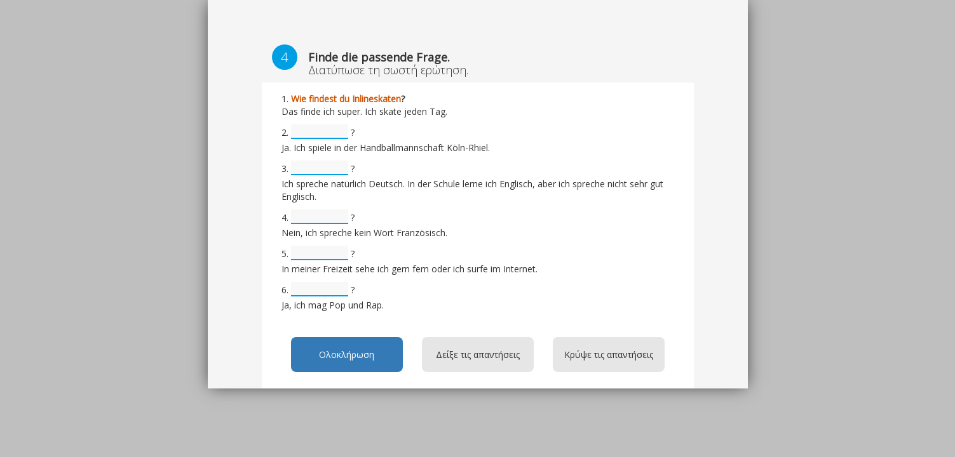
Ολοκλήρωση (346, 354)
